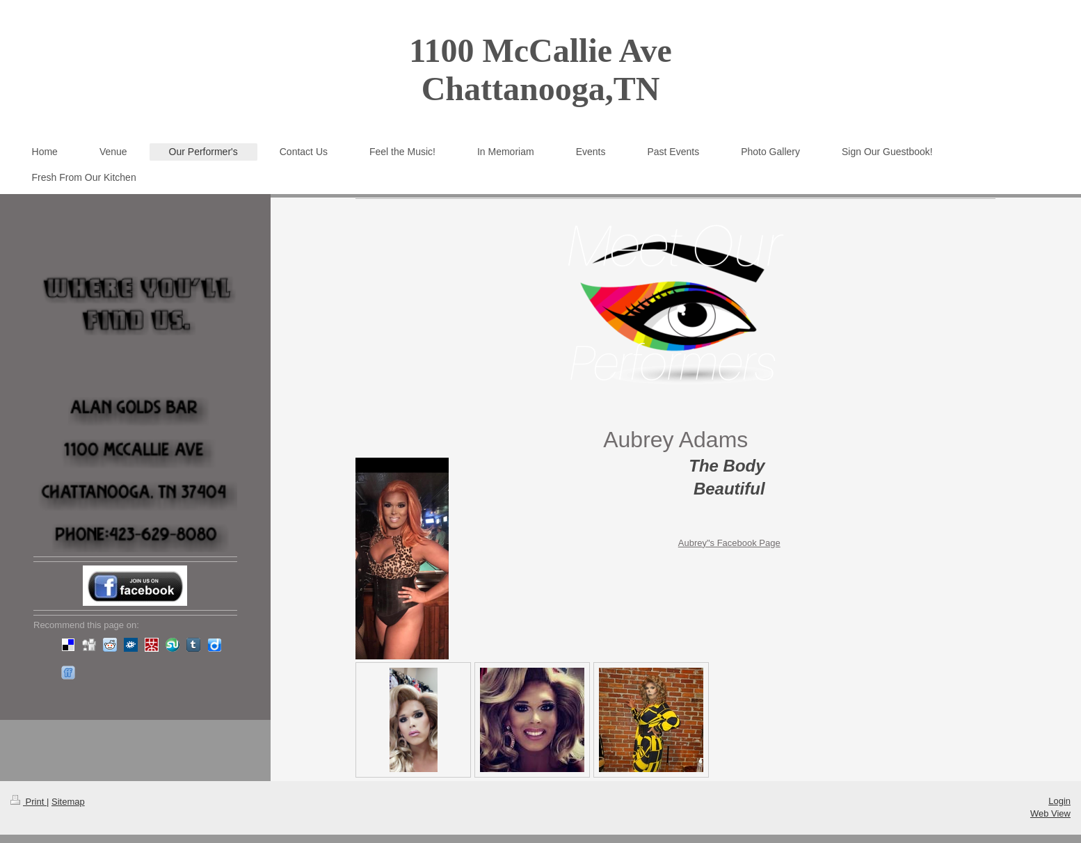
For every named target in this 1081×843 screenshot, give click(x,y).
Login (1059, 801)
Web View (1050, 813)
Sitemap (68, 801)
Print (28, 801)
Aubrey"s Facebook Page (729, 543)
